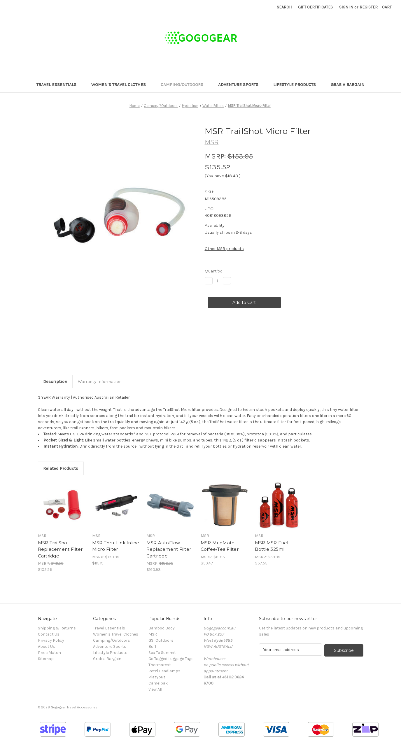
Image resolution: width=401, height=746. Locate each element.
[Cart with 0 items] (387, 7)
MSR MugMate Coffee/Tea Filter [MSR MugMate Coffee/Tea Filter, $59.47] (220, 546)
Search (284, 7)
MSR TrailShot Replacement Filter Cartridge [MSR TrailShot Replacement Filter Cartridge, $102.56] (60, 549)
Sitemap (46, 658)
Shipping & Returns (57, 628)
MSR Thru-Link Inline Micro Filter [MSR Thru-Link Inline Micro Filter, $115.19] (115, 546)
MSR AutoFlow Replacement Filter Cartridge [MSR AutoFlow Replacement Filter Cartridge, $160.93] (168, 549)
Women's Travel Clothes (121, 84)
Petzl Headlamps (164, 670)
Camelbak (158, 683)
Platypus (157, 677)
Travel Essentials (59, 84)
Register (369, 7)
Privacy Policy (51, 640)
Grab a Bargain (348, 84)
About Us (46, 646)
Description (55, 381)
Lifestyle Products (297, 84)
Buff (152, 646)
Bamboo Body (161, 628)
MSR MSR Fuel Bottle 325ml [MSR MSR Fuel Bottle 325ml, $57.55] (271, 546)
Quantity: (213, 271)
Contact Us (48, 634)
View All (155, 689)
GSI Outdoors (161, 640)
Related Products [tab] (60, 468)
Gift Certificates (315, 7)
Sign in (346, 7)
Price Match (49, 652)
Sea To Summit (162, 652)
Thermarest (159, 664)
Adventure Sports (241, 84)
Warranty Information (100, 381)
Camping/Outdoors (185, 84)
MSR (152, 634)
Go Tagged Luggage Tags (171, 658)
